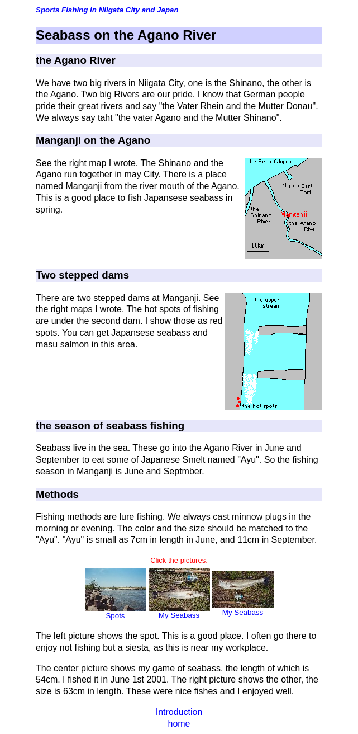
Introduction (179, 712)
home (179, 723)
